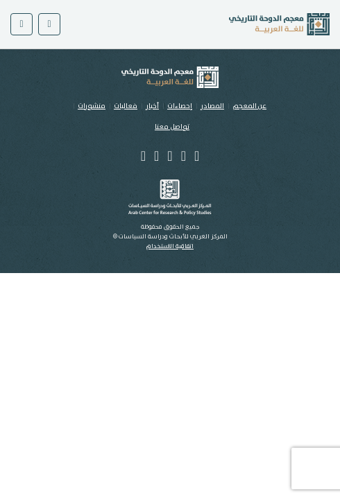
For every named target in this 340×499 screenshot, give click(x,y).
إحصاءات (179, 106)
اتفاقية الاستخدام (170, 246)
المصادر (212, 106)
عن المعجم (249, 106)
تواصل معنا (172, 126)
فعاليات (125, 106)
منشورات (91, 106)
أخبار (152, 106)
